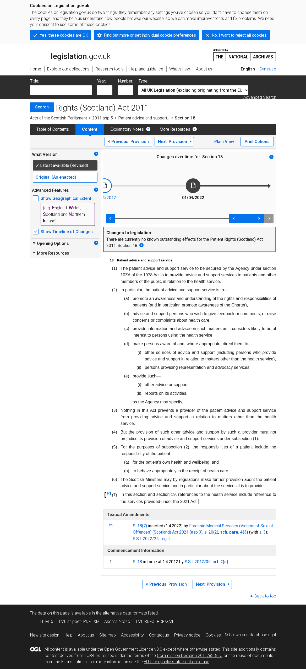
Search (42, 107)
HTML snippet (68, 621)
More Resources (175, 129)
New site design (44, 635)
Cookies (213, 635)
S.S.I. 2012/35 (198, 561)
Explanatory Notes (127, 129)
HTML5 (46, 621)
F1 (109, 493)
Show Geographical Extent (66, 198)
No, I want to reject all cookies (239, 35)
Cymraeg (267, 69)
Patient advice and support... (144, 118)
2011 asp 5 (102, 118)
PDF (87, 621)
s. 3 (262, 532)
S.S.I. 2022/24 (146, 538)
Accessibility (132, 635)
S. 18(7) (140, 525)
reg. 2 (166, 538)
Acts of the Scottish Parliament (58, 118)
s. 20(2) (211, 532)
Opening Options (50, 243)
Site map (107, 635)
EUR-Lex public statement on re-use (176, 661)
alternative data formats (125, 613)
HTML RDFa (143, 621)
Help (68, 635)
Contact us (159, 635)
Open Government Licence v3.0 (133, 649)
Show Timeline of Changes (67, 231)
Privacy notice (187, 635)
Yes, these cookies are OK (64, 35)
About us (86, 635)
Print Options (257, 141)
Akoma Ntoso (117, 621)
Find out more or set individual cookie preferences (150, 35)
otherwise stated (204, 649)
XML (98, 621)
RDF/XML (165, 621)
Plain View (224, 141)
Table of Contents (52, 129)
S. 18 (137, 561)
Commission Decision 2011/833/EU (189, 655)
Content (89, 129)
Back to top (265, 596)
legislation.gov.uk (70, 54)
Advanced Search (259, 97)
